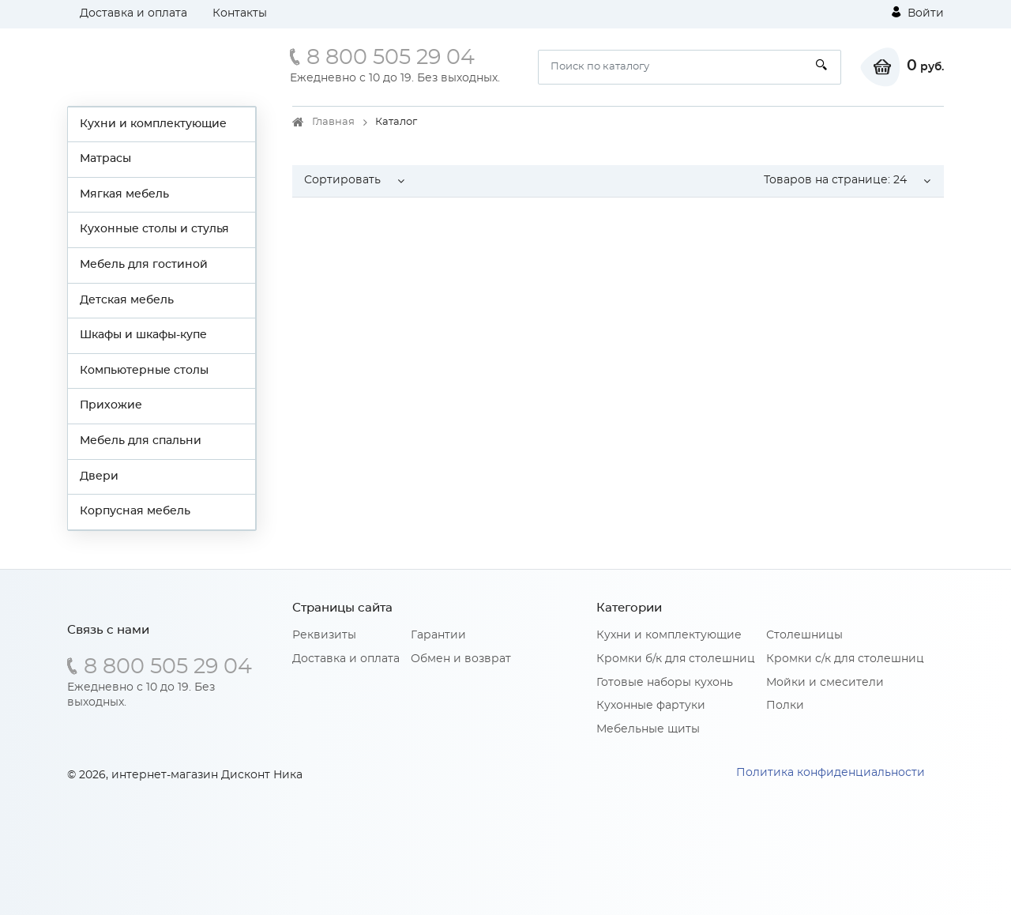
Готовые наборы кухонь (664, 682)
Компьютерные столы (144, 370)
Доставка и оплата (133, 13)
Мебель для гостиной (144, 264)
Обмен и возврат (461, 659)
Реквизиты (324, 635)
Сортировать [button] (342, 180)
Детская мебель (127, 300)
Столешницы (804, 635)
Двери (99, 476)
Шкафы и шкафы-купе (143, 335)
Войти (918, 12)
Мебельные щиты (648, 729)
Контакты (239, 13)
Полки (785, 705)
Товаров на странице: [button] (835, 180)
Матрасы (105, 158)
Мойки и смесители (825, 682)
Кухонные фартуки (650, 705)
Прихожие (111, 405)
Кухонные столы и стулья (154, 229)
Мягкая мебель (124, 194)
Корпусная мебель (135, 511)
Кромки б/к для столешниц (675, 659)
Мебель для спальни (140, 440)
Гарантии (438, 635)
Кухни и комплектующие (153, 124)
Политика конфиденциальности (830, 772)
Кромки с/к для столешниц (845, 659)
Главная (333, 122)
